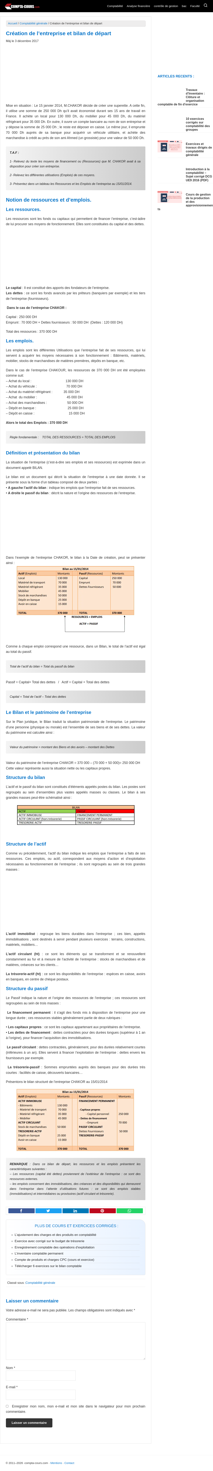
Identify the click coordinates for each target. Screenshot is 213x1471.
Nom (10, 1368)
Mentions (56, 1463)
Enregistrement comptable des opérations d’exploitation (54, 1247)
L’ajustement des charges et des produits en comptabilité (55, 1235)
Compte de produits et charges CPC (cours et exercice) (54, 1260)
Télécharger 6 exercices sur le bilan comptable (48, 1266)
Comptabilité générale (33, 23)
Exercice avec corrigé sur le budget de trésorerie (49, 1241)
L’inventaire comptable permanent (39, 1253)
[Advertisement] (75, 75)
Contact (69, 1463)
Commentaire (17, 1319)
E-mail (12, 1387)
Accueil (12, 23)
